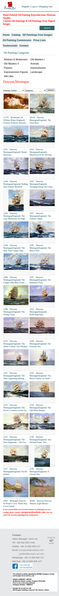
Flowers (8, 68)
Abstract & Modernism (16, 59)
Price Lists (39, 40)
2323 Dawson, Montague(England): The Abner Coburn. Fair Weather (15, 344)
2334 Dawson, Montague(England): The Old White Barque (40, 408)
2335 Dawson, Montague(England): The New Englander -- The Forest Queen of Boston (15, 440)
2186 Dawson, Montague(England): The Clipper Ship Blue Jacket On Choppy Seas (15, 280)
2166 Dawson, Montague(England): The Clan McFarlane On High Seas (14, 216)
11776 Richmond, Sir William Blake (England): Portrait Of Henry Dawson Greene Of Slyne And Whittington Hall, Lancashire (15, 120)
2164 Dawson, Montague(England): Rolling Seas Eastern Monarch (15, 184)
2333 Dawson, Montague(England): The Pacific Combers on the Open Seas (15, 408)
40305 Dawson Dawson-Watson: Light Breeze (41, 502)
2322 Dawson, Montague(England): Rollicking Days (38, 312)
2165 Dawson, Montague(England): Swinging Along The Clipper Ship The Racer (42, 184)
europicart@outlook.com (33, 512)
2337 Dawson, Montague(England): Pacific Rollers (15, 471)
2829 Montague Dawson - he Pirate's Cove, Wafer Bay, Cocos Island (15, 503)
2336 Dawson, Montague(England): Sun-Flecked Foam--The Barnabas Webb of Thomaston (41, 440)
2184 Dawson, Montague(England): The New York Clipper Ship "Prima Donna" (14, 248)
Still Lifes (9, 76)
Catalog (16, 35)
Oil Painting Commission (17, 40)
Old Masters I (37, 59)
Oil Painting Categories (16, 52)
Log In (34, 6)
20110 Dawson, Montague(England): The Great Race (40, 120)
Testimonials (10, 45)
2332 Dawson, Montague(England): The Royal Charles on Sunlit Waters (40, 376)
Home (6, 35)
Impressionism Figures (16, 72)
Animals (34, 63)
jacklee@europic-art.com (31, 554)
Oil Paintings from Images (37, 35)
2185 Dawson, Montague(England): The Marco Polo (40, 248)
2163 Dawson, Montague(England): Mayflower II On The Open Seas (41, 152)
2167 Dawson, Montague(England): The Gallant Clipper (40, 216)
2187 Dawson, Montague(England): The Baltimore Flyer (40, 280)
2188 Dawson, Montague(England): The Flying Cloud (14, 312)
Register (26, 6)
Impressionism (38, 68)
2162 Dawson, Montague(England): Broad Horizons (15, 152)
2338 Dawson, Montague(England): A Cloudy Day (39, 471)
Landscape (36, 72)
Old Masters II (11, 63)
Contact (23, 45)
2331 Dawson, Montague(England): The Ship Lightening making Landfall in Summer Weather (15, 376)
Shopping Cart (45, 6)
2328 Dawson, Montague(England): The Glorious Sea (40, 344)
